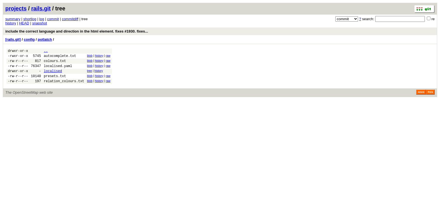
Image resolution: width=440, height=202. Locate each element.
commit (53, 19)
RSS (430, 98)
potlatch (45, 39)
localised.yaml (58, 69)
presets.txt (55, 81)
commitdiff (70, 19)
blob (90, 56)
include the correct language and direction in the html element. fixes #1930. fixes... (76, 31)
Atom (421, 98)
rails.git (41, 8)
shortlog (29, 19)
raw (108, 56)
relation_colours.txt (64, 86)
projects (16, 8)
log (41, 19)
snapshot (39, 23)
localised (53, 75)
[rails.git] (13, 39)
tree (89, 74)
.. (46, 51)
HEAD (24, 23)
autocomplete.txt (60, 57)
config (29, 39)
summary (12, 19)
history (10, 23)
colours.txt (55, 63)
